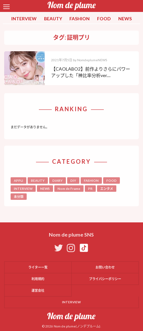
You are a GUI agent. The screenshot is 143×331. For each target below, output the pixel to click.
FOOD (104, 18)
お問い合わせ (105, 267)
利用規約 (37, 279)
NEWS (125, 18)
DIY (73, 180)
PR (90, 188)
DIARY (57, 180)
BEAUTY (53, 18)
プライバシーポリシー (105, 279)
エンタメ (106, 188)
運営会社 (37, 290)
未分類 (18, 197)
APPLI (18, 180)
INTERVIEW (24, 18)
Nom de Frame (69, 188)
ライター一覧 (38, 267)
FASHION (79, 18)
